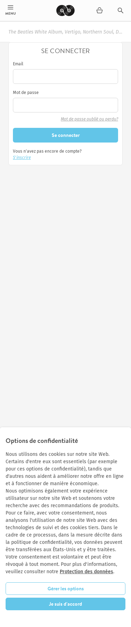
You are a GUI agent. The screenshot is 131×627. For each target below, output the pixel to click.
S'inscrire (22, 157)
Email (18, 63)
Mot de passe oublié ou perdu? (89, 119)
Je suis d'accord (65, 603)
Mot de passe (26, 92)
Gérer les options (66, 588)
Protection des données (86, 572)
